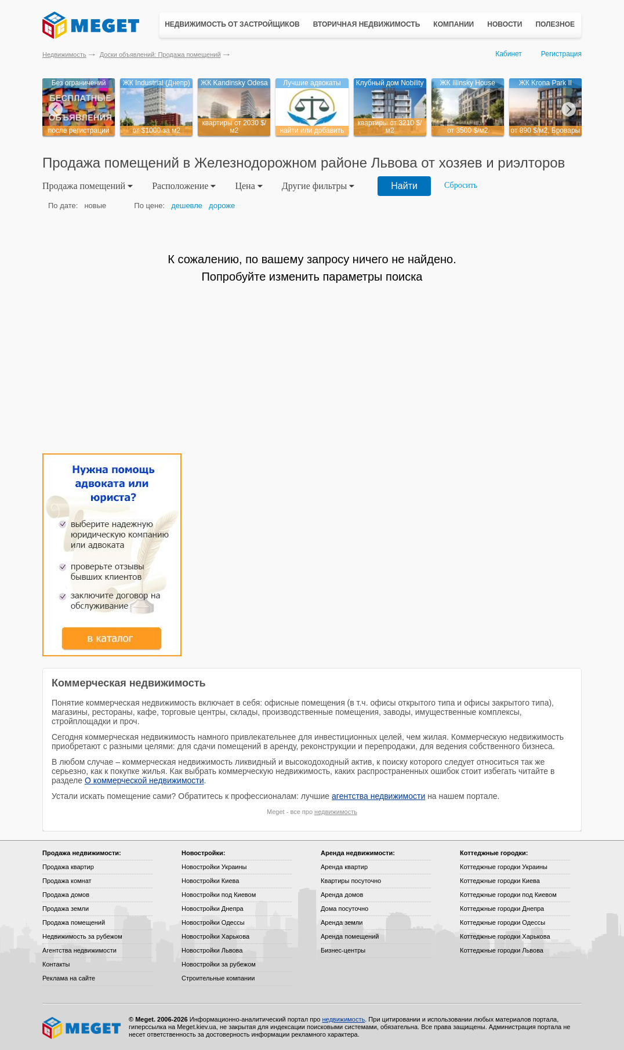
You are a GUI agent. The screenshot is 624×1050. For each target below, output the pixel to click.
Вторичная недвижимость (366, 24)
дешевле (186, 205)
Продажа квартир (68, 866)
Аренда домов (342, 894)
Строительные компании (218, 978)
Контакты (56, 964)
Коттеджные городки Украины (503, 866)
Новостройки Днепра (213, 908)
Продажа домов (65, 894)
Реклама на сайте (68, 978)
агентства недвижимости (378, 796)
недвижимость (335, 811)
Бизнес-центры (343, 950)
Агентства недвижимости (79, 950)
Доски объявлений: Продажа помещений (160, 54)
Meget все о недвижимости (82, 1028)
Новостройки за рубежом (219, 964)
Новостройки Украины (214, 866)
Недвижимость (64, 54)
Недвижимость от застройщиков (232, 24)
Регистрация (561, 54)
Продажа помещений (73, 922)
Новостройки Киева (210, 880)
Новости (504, 24)
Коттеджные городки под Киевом (508, 894)
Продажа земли (65, 908)
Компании (453, 24)
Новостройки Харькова (215, 936)
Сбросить (460, 185)
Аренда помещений (350, 936)
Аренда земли (341, 922)
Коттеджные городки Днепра (502, 908)
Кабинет (508, 54)
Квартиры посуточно (351, 880)
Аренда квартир (344, 866)
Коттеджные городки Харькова (505, 936)
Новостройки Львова (212, 950)
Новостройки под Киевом (219, 894)
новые (95, 205)
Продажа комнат (67, 880)
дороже (222, 205)
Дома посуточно (344, 908)
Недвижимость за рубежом (82, 936)
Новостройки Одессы (213, 922)
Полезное (555, 24)
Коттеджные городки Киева (500, 880)
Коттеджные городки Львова (501, 950)
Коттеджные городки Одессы (502, 922)
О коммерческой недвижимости (144, 780)
